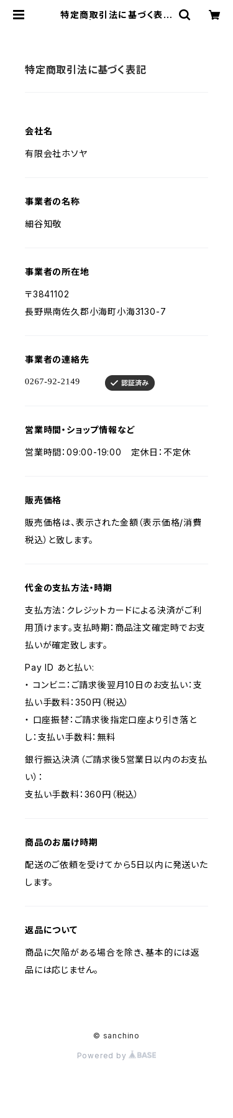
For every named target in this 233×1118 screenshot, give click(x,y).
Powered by (117, 1055)
